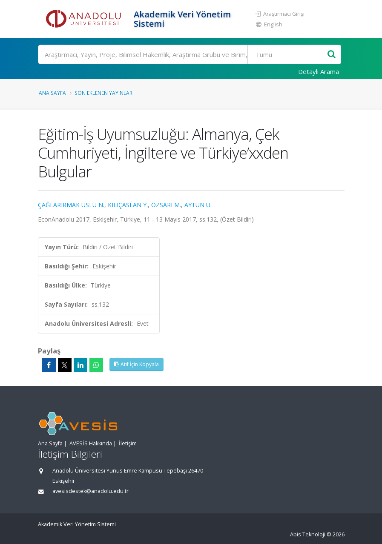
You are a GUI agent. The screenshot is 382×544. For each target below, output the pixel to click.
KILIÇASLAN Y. (128, 205)
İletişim (128, 443)
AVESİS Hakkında (90, 443)
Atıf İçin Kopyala (136, 364)
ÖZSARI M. (166, 205)
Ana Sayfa (52, 92)
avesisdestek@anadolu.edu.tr (90, 491)
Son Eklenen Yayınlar (103, 92)
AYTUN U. (198, 205)
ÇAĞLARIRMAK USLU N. (71, 205)
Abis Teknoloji (307, 534)
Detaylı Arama (318, 71)
